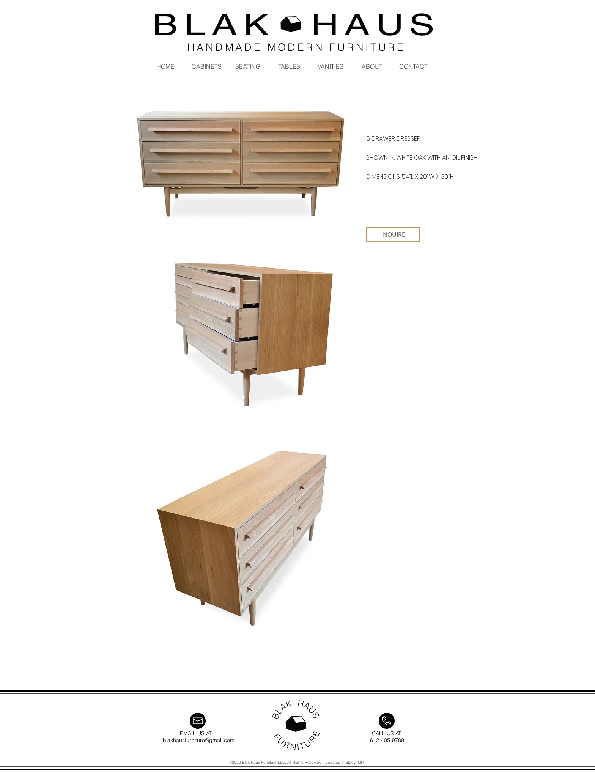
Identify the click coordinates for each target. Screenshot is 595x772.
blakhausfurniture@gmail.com (199, 740)
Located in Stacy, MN (345, 762)
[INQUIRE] (393, 234)
